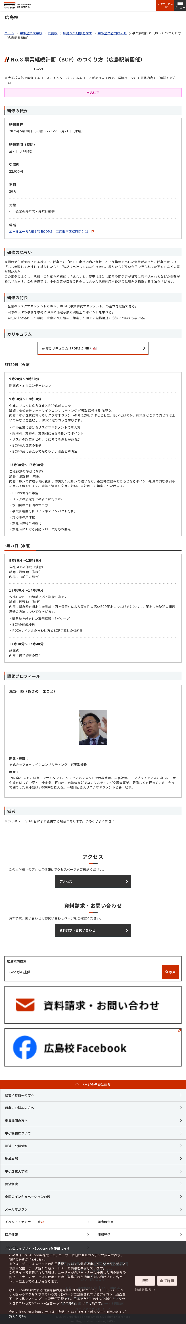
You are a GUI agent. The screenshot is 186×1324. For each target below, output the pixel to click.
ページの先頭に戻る (96, 1084)
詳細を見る (143, 1289)
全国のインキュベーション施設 (27, 1196)
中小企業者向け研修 (112, 33)
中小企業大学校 (31, 33)
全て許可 (167, 1280)
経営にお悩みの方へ (19, 1095)
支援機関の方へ (16, 1120)
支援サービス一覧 (165, 5)
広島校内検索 (16, 961)
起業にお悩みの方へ (19, 1107)
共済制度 (11, 1184)
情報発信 (104, 1234)
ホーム (9, 33)
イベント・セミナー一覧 (24, 1222)
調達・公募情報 (16, 1146)
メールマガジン (16, 1209)
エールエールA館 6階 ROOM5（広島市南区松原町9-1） (51, 231)
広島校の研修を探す (77, 33)
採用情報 (11, 1234)
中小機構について (18, 1133)
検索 (170, 972)
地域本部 (11, 1158)
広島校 (53, 33)
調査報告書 (106, 1222)
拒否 (145, 1280)
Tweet (38, 69)
